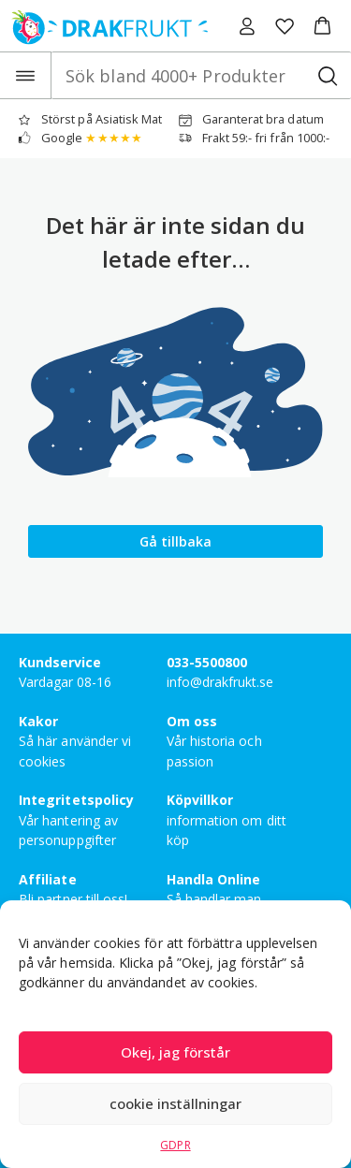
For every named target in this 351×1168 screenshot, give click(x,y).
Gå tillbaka (175, 541)
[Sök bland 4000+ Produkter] (327, 75)
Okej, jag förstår (175, 1052)
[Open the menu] (25, 75)
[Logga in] (247, 26)
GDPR (175, 1145)
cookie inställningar (175, 1103)
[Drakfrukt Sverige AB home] (104, 25)
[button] (322, 26)
